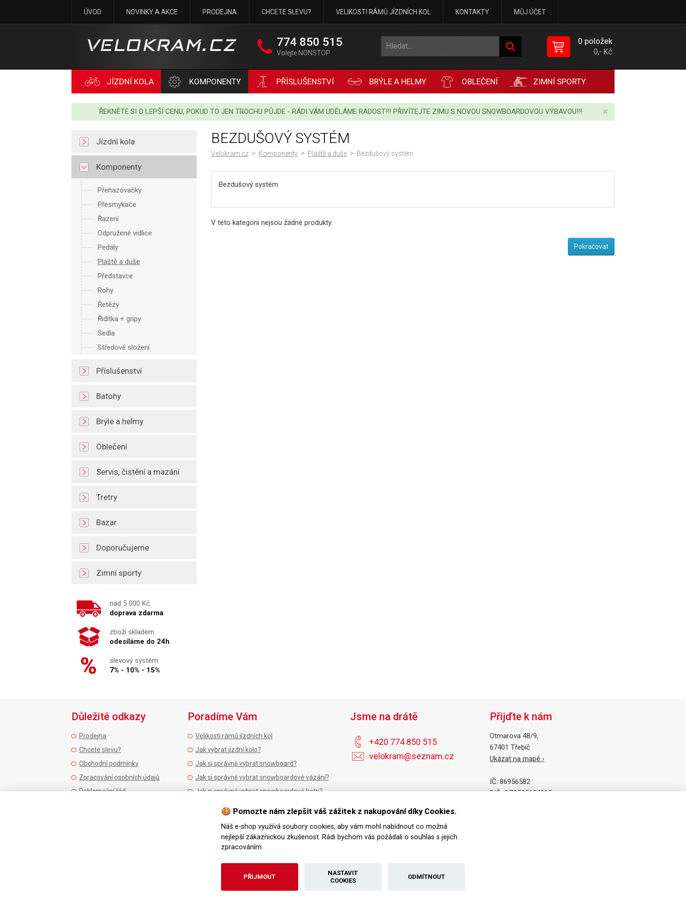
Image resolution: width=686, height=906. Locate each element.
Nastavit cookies (343, 876)
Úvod (92, 12)
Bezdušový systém (385, 153)
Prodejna (219, 12)
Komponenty (278, 153)
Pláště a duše (119, 261)
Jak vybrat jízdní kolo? (228, 749)
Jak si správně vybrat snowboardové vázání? (262, 777)
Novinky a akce (152, 12)
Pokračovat (591, 246)
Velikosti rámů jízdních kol (383, 12)
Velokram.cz (230, 153)
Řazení (108, 218)
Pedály (108, 247)
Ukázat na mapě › (517, 758)
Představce (115, 276)
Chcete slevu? (286, 12)
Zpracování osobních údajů (119, 777)
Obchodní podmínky (109, 763)
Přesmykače (117, 204)
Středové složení (124, 347)
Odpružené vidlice (125, 233)
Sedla (106, 333)
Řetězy (108, 304)
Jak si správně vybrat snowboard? (246, 763)
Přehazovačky (119, 190)
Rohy (105, 290)
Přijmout (259, 876)
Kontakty (472, 12)
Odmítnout (426, 876)
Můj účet (530, 12)
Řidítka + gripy (119, 319)
